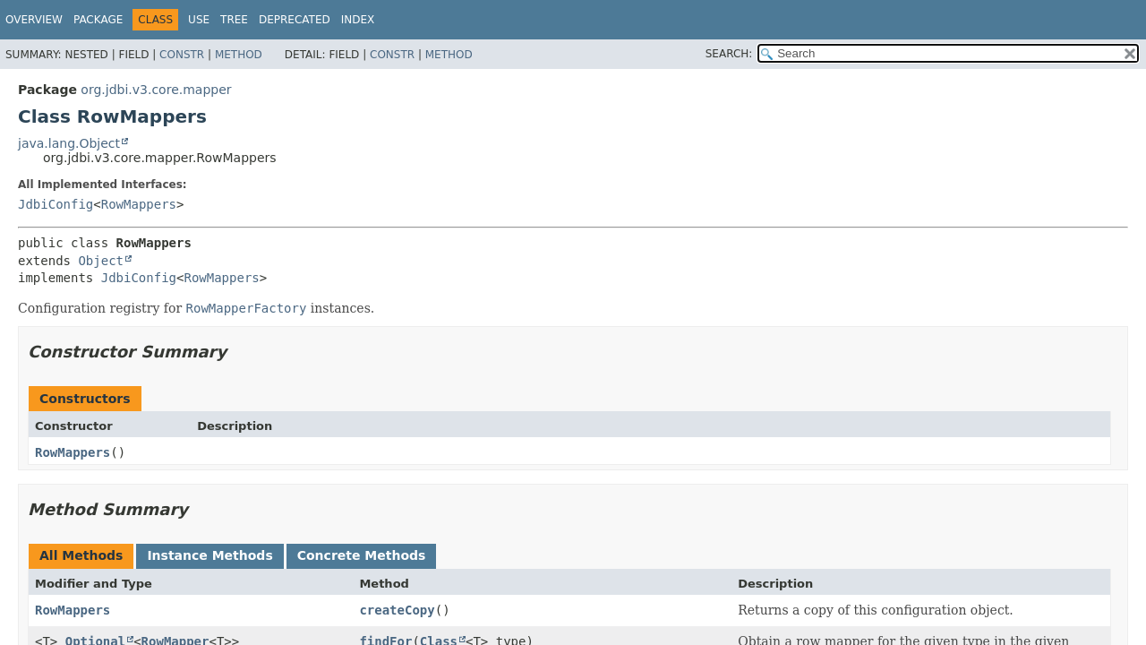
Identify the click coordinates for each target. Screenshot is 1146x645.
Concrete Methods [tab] (361, 555)
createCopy (396, 610)
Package (98, 19)
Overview (34, 19)
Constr (181, 54)
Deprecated (294, 19)
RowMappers (138, 204)
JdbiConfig (55, 204)
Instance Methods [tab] (209, 555)
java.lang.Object (69, 143)
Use (199, 19)
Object (101, 261)
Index (358, 19)
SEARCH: (729, 53)
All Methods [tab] (81, 555)
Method (238, 54)
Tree (234, 19)
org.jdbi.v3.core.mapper (156, 89)
